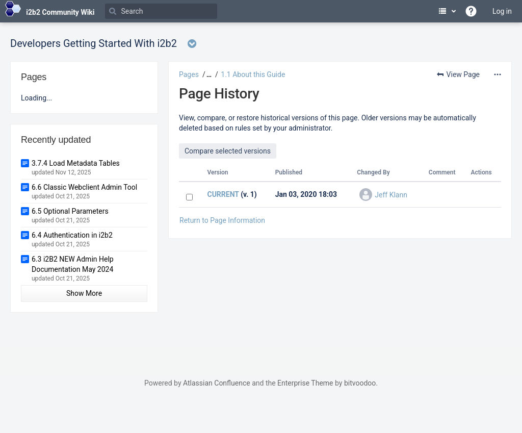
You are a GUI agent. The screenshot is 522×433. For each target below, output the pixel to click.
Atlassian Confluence (216, 383)
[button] (207, 74)
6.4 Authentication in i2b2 (72, 235)
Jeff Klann (391, 195)
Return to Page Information (222, 220)
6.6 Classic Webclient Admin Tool (84, 187)
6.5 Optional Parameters (70, 211)
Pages (189, 74)
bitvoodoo (360, 383)
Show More (84, 293)
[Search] (161, 11)
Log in (502, 11)
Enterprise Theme (305, 383)
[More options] (497, 74)
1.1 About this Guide (253, 74)
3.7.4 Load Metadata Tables (76, 163)
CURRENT (223, 194)
